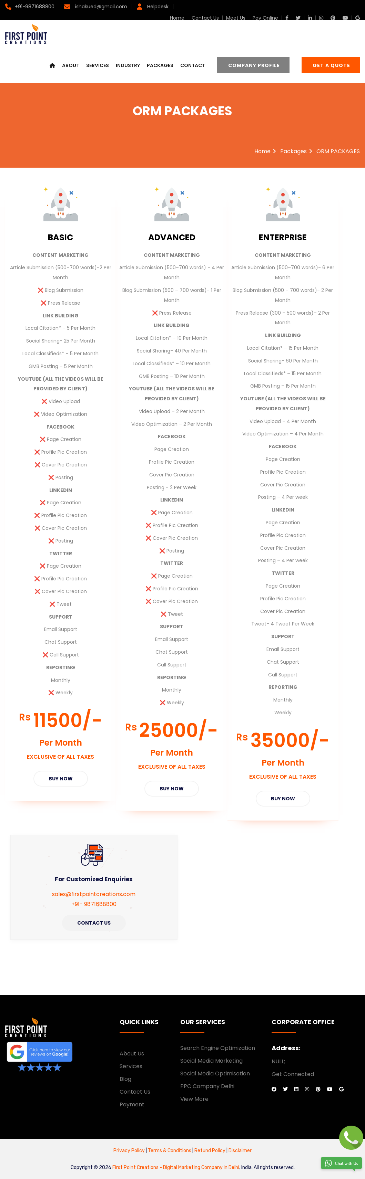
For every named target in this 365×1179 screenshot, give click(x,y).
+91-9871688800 (34, 6)
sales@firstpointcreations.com (93, 893)
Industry (128, 66)
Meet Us (235, 17)
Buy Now (61, 778)
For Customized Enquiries (94, 878)
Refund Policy (209, 1150)
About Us (132, 1053)
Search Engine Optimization (217, 1047)
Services (97, 66)
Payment (132, 1103)
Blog (125, 1078)
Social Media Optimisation (215, 1073)
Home (177, 17)
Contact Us (205, 17)
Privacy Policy (129, 1150)
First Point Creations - (137, 1167)
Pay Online (265, 17)
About (70, 66)
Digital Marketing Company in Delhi (201, 1167)
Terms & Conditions (170, 1150)
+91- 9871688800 (93, 903)
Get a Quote (331, 66)
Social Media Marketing (211, 1060)
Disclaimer (240, 1150)
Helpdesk (157, 6)
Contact (192, 66)
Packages (160, 66)
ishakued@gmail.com (100, 6)
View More (194, 1098)
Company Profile (254, 66)
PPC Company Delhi (207, 1085)
